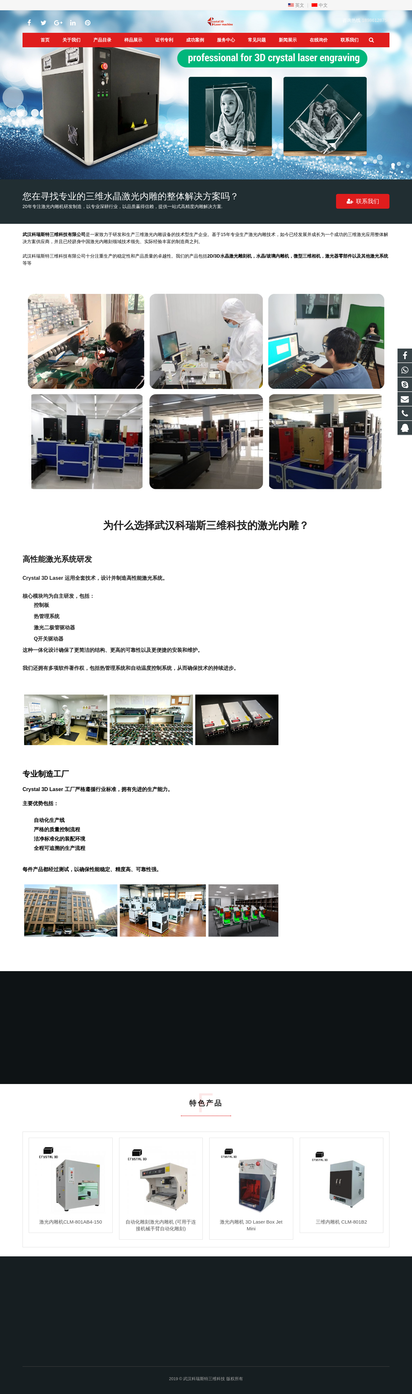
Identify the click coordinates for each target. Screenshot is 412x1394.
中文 (320, 5)
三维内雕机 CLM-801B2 (341, 1222)
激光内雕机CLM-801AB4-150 (70, 1222)
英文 (296, 5)
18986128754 (375, 20)
